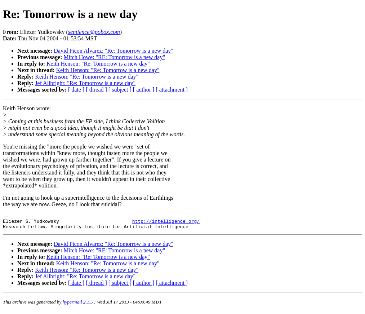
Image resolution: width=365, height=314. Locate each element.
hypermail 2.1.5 (78, 305)
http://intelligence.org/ (166, 223)
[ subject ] (120, 90)
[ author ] (144, 90)
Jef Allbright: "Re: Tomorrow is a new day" (85, 83)
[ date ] (76, 90)
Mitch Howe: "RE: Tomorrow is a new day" (114, 57)
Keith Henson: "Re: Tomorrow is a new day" (98, 64)
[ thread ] (96, 90)
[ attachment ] (172, 90)
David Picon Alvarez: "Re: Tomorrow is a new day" (113, 51)
